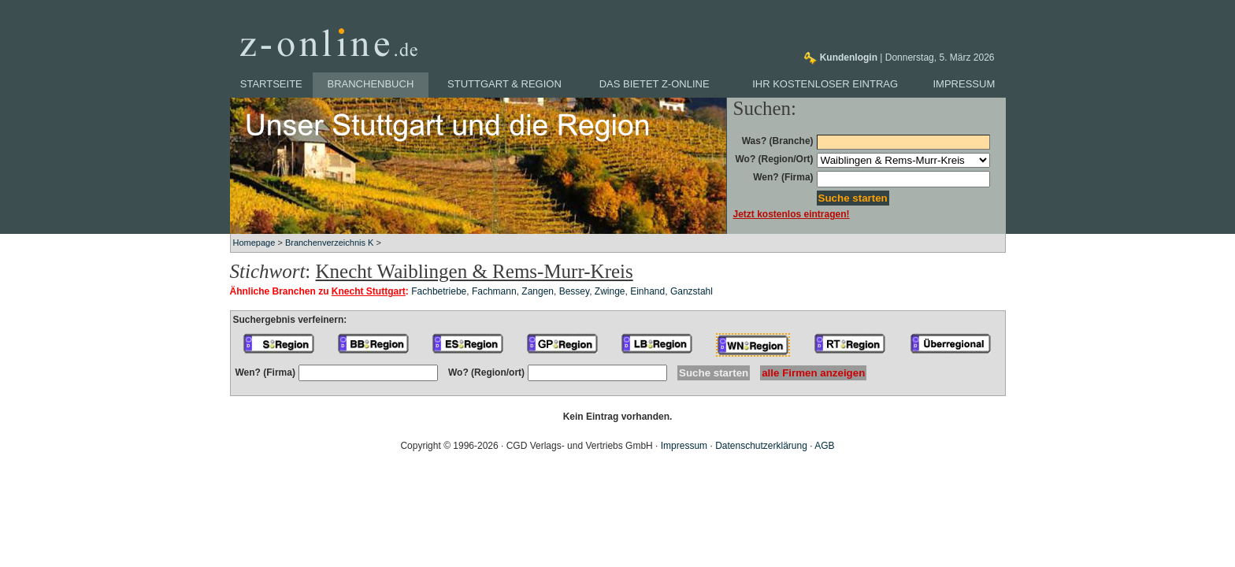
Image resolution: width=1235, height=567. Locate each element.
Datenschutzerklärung (761, 445)
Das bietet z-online (654, 84)
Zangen (537, 291)
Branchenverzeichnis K (329, 242)
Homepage (254, 242)
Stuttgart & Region (504, 84)
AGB (824, 445)
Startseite (271, 84)
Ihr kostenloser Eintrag (825, 84)
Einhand (647, 291)
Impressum (964, 84)
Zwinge (610, 291)
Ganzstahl (691, 291)
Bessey (574, 291)
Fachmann (494, 291)
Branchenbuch (371, 84)
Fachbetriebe (438, 291)
